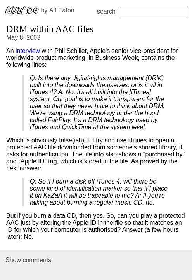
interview (28, 50)
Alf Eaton (61, 10)
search (142, 11)
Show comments (28, 260)
